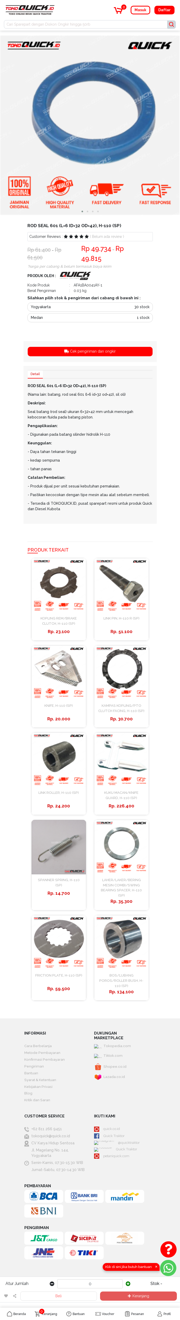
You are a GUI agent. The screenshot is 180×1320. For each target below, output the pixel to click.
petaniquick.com (112, 1167)
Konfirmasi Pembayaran (45, 1067)
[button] (82, 211)
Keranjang (138, 1296)
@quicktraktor (110, 1153)
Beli (58, 1296)
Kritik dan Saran (37, 1109)
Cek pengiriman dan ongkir (90, 351)
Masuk (140, 10)
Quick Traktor (110, 1146)
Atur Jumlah (16, 1283)
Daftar (164, 10)
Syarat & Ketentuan (41, 1088)
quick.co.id (108, 1138)
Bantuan (31, 1081)
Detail (36, 374)
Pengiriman (34, 1074)
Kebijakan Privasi (38, 1095)
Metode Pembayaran (43, 1060)
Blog (28, 1102)
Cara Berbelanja (38, 1053)
